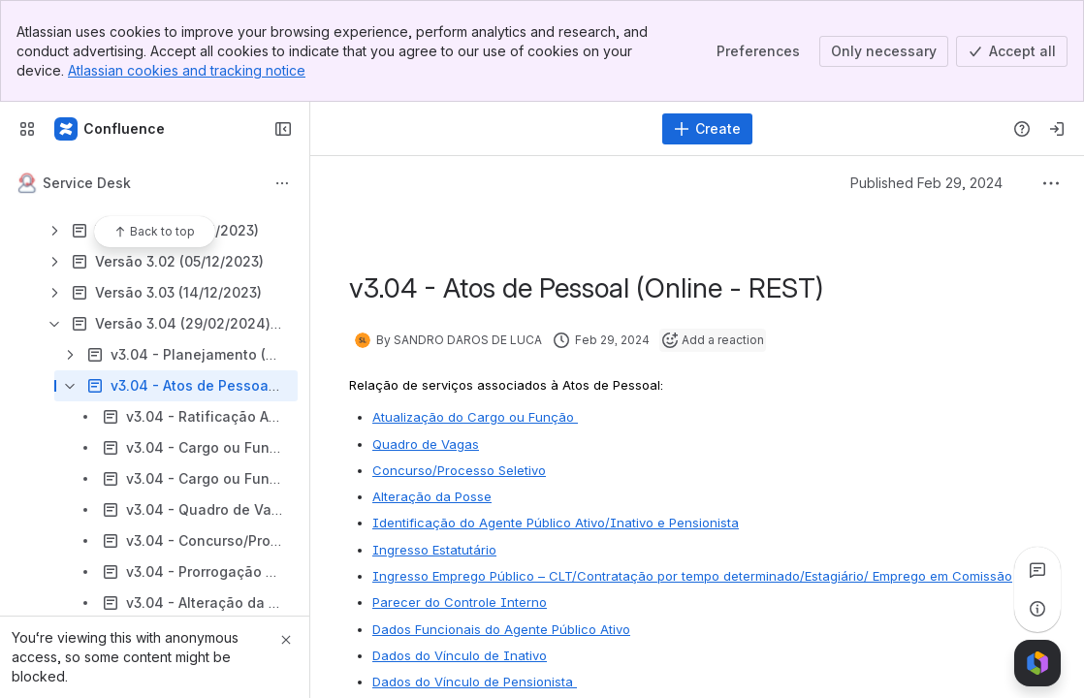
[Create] (707, 128)
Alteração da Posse (432, 496)
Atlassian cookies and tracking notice (186, 70)
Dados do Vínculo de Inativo (459, 655)
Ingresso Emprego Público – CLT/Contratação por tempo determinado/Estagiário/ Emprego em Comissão (692, 576)
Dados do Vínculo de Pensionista (474, 681)
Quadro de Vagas (425, 444)
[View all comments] (1037, 570)
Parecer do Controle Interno (459, 602)
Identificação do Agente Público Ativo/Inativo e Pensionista (555, 522)
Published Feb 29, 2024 (926, 182)
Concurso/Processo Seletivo (459, 470)
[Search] (488, 128)
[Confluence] (110, 128)
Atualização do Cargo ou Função (475, 417)
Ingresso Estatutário (434, 549)
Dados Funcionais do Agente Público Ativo (501, 629)
